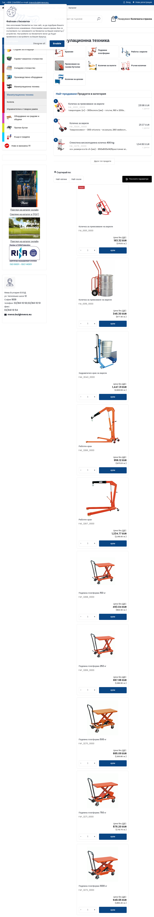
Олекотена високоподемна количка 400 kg (135, 454)
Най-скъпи (76, 179)
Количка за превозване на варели (102, 228)
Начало (8, 898)
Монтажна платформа (133, 601)
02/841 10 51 (48, 833)
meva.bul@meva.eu (39, 2)
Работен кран (63, 302)
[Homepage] (3, 8)
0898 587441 (34, 836)
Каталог (72, 7)
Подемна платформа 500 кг (102, 379)
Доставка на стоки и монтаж (40, 871)
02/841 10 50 (34, 833)
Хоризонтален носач (67, 601)
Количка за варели (66, 528)
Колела (10, 101)
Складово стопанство (21, 68)
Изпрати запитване (43, 898)
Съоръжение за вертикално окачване (132, 676)
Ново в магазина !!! (17, 145)
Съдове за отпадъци (20, 49)
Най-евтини (61, 179)
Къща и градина (18, 137)
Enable (57, 43)
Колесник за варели (115, 750)
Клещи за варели (81, 750)
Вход (128, 2)
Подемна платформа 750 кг (134, 379)
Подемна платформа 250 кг (69, 379)
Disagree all (39, 43)
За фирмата (32, 858)
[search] (98, 20)
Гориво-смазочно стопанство (25, 58)
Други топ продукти (102, 161)
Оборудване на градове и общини (23, 118)
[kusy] (61, 253)
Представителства (116, 817)
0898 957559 (49, 836)
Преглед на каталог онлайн (24, 209)
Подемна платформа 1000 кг (70, 454)
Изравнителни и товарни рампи (22, 109)
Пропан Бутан (17, 127)
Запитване (112, 813)
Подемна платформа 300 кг (102, 454)
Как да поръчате (34, 862)
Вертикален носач (98, 601)
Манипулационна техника (23, 86)
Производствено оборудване (24, 77)
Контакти (111, 808)
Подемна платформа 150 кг (134, 303)
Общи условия (33, 876)
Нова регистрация (143, 2)
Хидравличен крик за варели (132, 228)
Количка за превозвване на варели (68, 228)
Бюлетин (111, 826)
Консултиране (33, 867)
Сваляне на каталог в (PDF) (24, 214)
